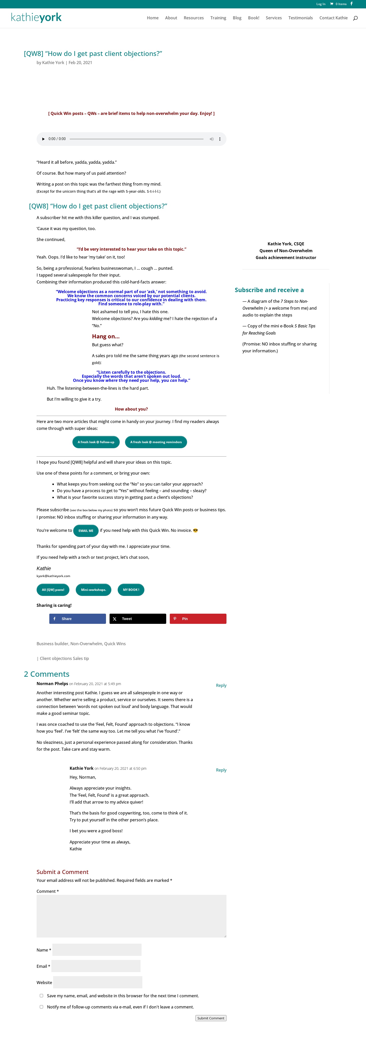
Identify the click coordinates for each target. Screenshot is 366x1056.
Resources (194, 18)
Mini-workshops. (93, 589)
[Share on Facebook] (77, 619)
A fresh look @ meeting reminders (156, 442)
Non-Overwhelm (86, 643)
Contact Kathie (333, 18)
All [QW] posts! (53, 589)
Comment (48, 891)
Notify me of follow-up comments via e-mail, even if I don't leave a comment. (116, 1007)
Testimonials (300, 18)
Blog (237, 18)
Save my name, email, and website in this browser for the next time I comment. (123, 996)
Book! (253, 18)
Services (274, 18)
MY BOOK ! (131, 589)
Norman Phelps (52, 683)
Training (218, 18)
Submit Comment (210, 1018)
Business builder (52, 643)
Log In (321, 4)
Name (44, 950)
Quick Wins (115, 643)
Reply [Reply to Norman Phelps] (221, 685)
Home (153, 18)
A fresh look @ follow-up (96, 442)
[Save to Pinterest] (198, 619)
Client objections (56, 658)
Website (44, 982)
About (171, 18)
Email (43, 966)
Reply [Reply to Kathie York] (221, 770)
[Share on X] (138, 619)
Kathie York (53, 62)
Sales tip (81, 658)
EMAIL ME (86, 531)
